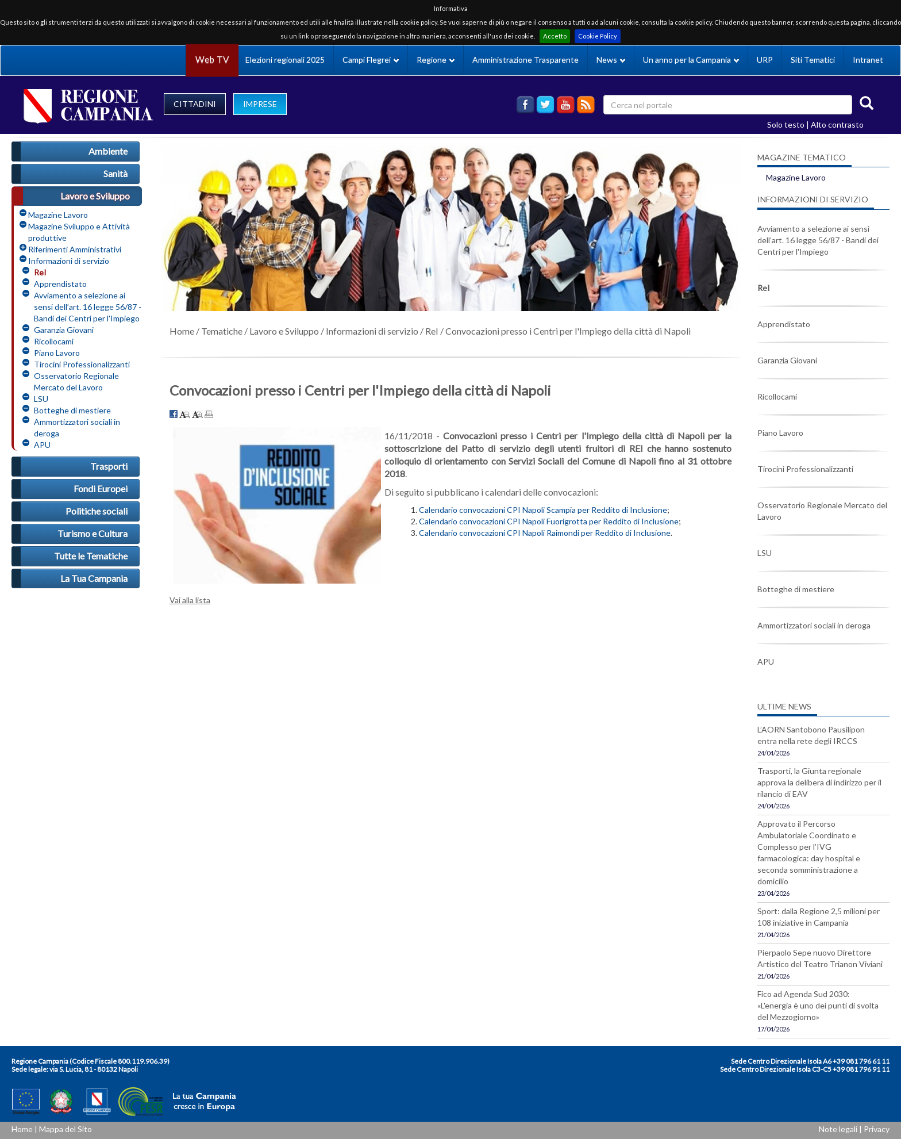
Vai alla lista (190, 600)
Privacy (877, 1129)
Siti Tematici (813, 59)
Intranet (868, 59)
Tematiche (221, 330)
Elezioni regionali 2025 (285, 59)
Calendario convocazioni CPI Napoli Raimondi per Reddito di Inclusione (545, 533)
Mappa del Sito (65, 1129)
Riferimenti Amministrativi (74, 249)
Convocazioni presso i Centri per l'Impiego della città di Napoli (568, 330)
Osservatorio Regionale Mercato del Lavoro (76, 381)
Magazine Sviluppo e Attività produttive (79, 232)
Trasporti (109, 466)
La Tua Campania (94, 578)
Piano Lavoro (57, 353)
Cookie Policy (597, 36)
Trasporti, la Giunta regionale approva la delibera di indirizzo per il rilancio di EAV (819, 782)
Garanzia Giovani (64, 330)
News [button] (610, 59)
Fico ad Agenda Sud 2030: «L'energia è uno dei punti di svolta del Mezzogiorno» (818, 1005)
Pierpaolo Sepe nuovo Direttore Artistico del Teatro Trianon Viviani (820, 958)
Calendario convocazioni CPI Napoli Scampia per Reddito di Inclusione (543, 510)
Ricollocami (54, 341)
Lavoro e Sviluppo (95, 195)
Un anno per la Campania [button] (691, 59)
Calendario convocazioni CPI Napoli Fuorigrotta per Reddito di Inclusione (549, 521)
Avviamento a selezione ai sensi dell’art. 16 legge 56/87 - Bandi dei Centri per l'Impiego (87, 306)
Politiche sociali (97, 510)
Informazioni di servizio (68, 261)
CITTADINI (195, 104)
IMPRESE (260, 104)
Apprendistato (60, 284)
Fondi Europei (101, 488)
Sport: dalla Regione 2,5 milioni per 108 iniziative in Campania (818, 916)
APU (42, 445)
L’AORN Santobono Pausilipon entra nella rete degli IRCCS (811, 735)
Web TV (212, 59)
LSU (41, 399)
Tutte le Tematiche (91, 555)
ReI (40, 272)
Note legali (838, 1129)
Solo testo (785, 124)
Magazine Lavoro (58, 215)
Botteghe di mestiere (72, 410)
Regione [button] (436, 59)
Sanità (115, 173)
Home (182, 330)
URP (765, 59)
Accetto (555, 36)
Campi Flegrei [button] (370, 59)
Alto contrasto (837, 124)
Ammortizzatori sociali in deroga (77, 427)
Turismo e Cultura (92, 533)
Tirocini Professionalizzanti (82, 364)
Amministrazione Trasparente (525, 59)
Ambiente (108, 150)
